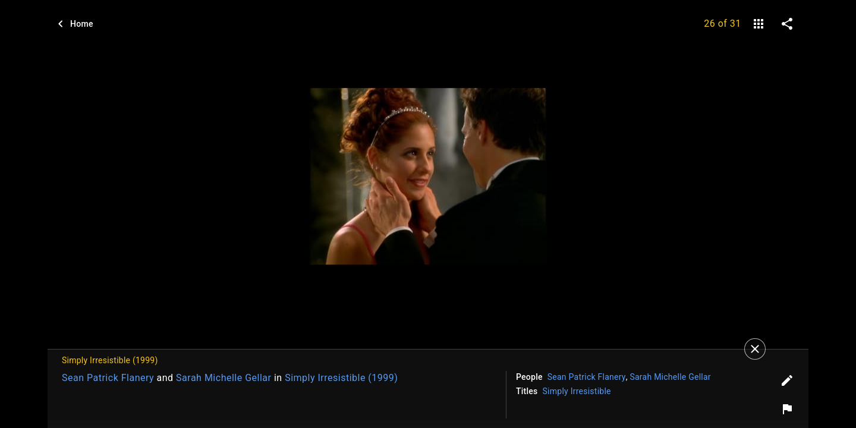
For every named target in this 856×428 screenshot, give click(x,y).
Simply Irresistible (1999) (341, 377)
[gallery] (758, 24)
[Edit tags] (787, 380)
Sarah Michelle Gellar (223, 377)
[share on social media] (787, 24)
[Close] (755, 349)
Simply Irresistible (577, 391)
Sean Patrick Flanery (108, 377)
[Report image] (787, 409)
